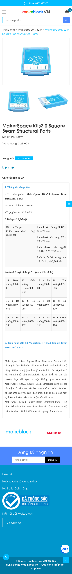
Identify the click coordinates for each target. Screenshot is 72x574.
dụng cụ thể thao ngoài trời (22, 564)
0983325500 (41, 3)
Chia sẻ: (7, 177)
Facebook (14, 522)
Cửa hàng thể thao (52, 564)
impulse (36, 568)
